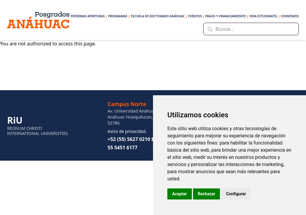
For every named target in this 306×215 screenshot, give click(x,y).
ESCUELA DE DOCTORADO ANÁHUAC (159, 16)
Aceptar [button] (179, 193)
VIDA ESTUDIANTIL (265, 16)
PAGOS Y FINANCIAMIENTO (226, 16)
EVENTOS (196, 16)
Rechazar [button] (206, 193)
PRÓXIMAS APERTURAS (89, 16)
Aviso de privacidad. (127, 131)
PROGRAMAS (119, 16)
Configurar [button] (236, 193)
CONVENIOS (290, 16)
